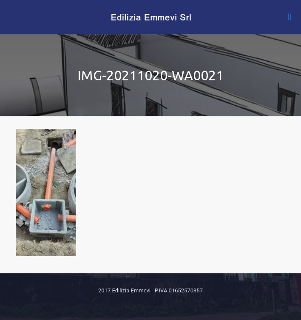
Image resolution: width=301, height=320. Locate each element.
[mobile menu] (289, 17)
